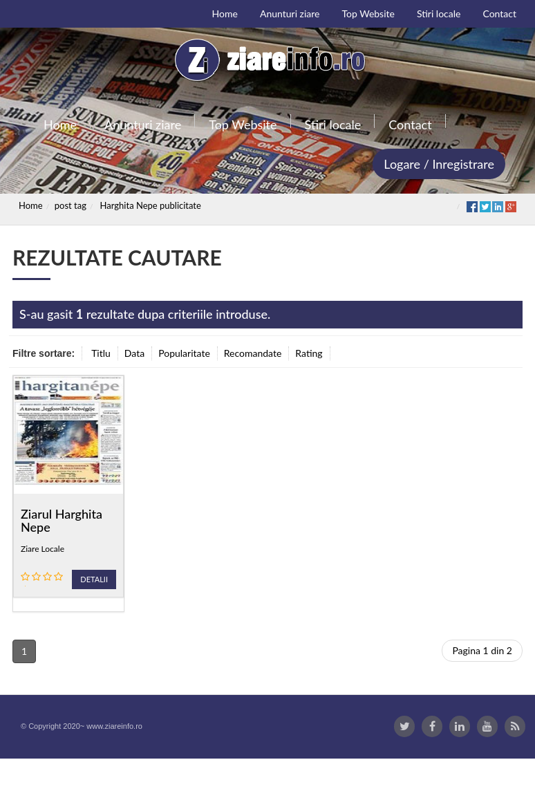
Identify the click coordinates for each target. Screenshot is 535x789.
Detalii (94, 579)
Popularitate (184, 353)
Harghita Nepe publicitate (150, 205)
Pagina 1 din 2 (482, 650)
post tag (70, 205)
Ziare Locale (42, 549)
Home (31, 205)
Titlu (101, 353)
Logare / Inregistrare (439, 163)
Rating (308, 353)
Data (134, 353)
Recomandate (253, 353)
